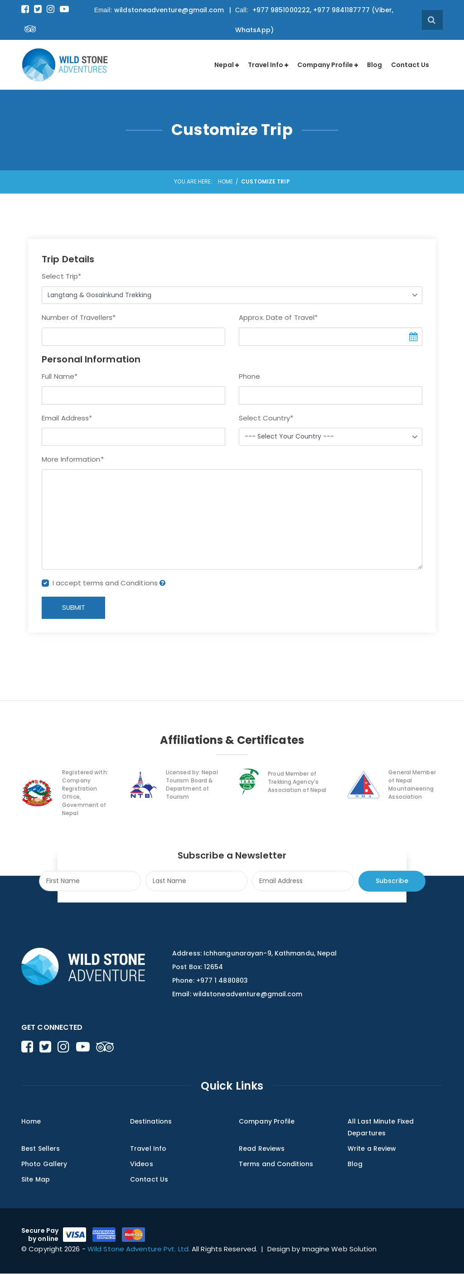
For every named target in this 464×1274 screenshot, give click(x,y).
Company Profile (325, 64)
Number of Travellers (79, 317)
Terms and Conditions (276, 1164)
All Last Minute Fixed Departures (381, 1128)
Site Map (35, 1179)
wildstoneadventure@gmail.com (169, 9)
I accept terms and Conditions (109, 583)
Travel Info (265, 64)
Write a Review (372, 1148)
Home (225, 181)
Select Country (266, 418)
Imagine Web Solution (339, 1249)
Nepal (224, 64)
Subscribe (392, 881)
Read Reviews (262, 1148)
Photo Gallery (44, 1164)
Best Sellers (40, 1148)
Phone (250, 376)
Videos (141, 1164)
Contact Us (410, 64)
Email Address (67, 418)
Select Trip (61, 276)
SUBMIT (74, 608)
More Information (73, 459)
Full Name (59, 376)
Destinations (151, 1122)
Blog (374, 64)
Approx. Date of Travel (278, 317)
